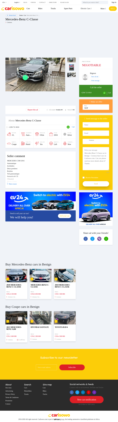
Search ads (64, 2)
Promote (15, 110)
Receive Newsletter (92, 177)
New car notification (86, 399)
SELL (113, 9)
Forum (33, 2)
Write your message (90, 150)
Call (73, 127)
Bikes (40, 8)
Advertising (9, 391)
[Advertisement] (32, 41)
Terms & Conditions (12, 397)
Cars (28, 8)
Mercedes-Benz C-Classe (34, 15)
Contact (42, 2)
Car (25, 15)
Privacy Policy (10, 394)
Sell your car (64, 216)
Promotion (8, 401)
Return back (11, 15)
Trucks (53, 8)
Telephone (91, 140)
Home (21, 15)
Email (86, 133)
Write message (95, 80)
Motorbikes (28, 391)
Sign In (114, 2)
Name (86, 125)
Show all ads (94, 76)
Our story (8, 388)
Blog (25, 2)
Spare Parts (68, 8)
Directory (53, 2)
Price (85, 105)
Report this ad (33, 110)
